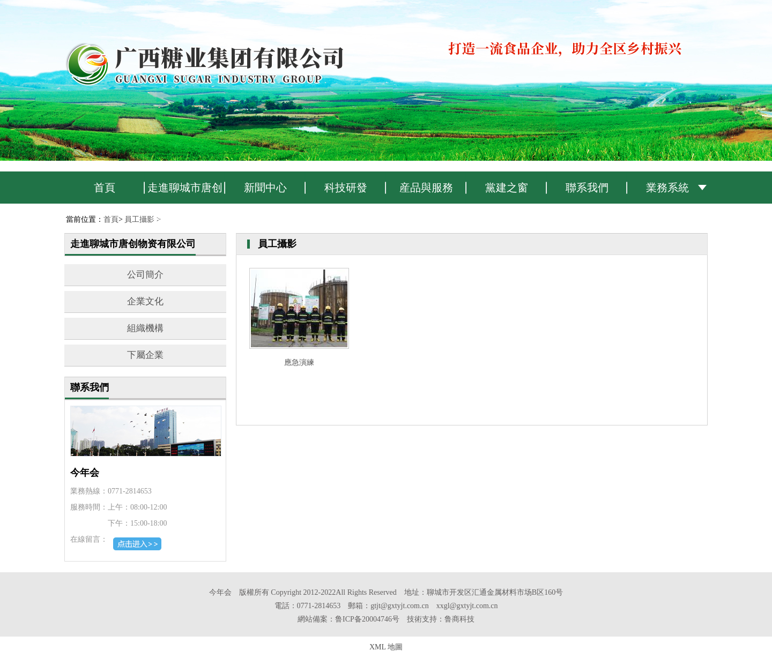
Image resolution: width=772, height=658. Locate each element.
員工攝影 (139, 219)
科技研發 (345, 187)
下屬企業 (145, 355)
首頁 (104, 187)
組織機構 (145, 328)
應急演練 (299, 362)
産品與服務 (426, 187)
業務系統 (667, 187)
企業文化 (145, 301)
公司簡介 (145, 275)
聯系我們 (587, 187)
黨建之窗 (506, 187)
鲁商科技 (459, 619)
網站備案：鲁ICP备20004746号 (348, 619)
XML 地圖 (386, 647)
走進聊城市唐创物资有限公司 (184, 193)
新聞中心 (265, 187)
